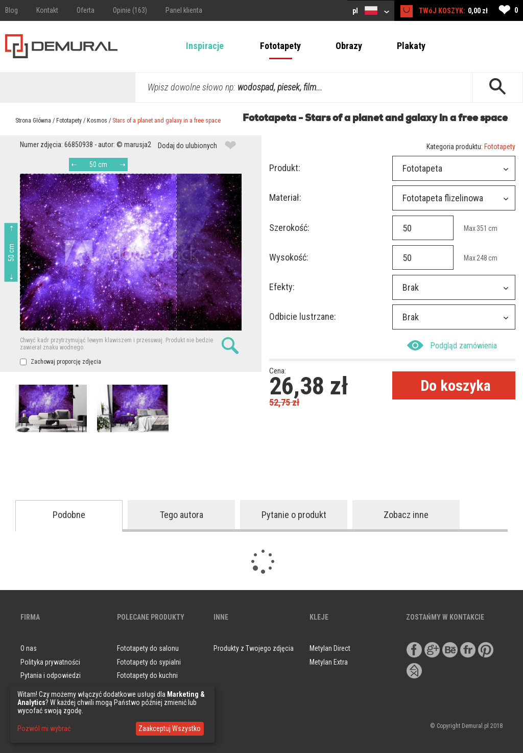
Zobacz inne (406, 514)
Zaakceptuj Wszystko (169, 728)
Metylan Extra (329, 662)
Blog (11, 10)
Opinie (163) (130, 10)
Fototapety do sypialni (149, 662)
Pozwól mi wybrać (43, 728)
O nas (28, 648)
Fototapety (280, 45)
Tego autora (181, 514)
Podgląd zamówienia (452, 345)
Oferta (85, 10)
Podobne (69, 514)
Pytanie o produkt (294, 514)
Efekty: (282, 286)
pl (370, 10)
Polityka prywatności (50, 662)
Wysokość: (288, 257)
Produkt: (284, 167)
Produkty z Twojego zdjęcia (253, 648)
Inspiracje (205, 45)
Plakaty (411, 45)
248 (482, 258)
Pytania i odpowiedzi (50, 675)
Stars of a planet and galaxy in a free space (166, 120)
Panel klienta (183, 10)
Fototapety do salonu (148, 648)
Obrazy (349, 45)
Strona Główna (33, 120)
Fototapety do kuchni (147, 675)
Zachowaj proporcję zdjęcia (60, 361)
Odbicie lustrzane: (302, 316)
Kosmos (97, 120)
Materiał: (285, 197)
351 (482, 228)
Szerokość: (289, 227)
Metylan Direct (330, 648)
